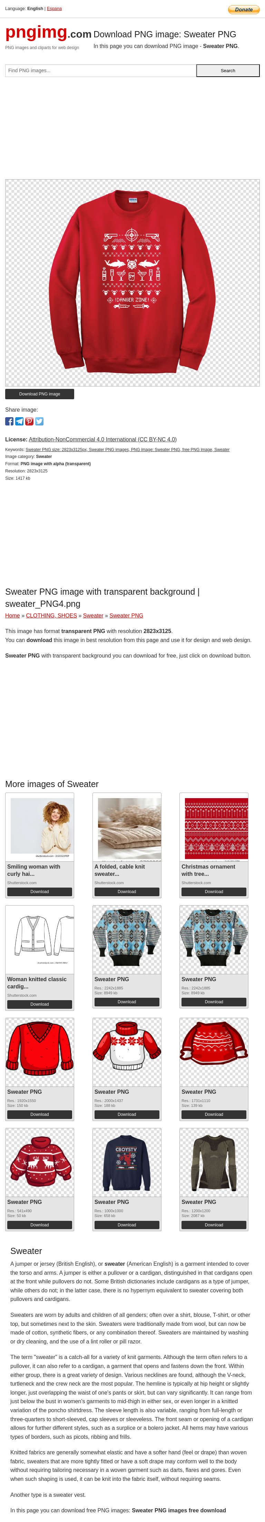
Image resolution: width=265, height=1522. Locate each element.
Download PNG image (39, 394)
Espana (54, 8)
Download (39, 891)
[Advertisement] (132, 131)
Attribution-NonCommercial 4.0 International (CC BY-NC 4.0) (103, 439)
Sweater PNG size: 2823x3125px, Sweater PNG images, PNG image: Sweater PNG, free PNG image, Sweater (127, 449)
